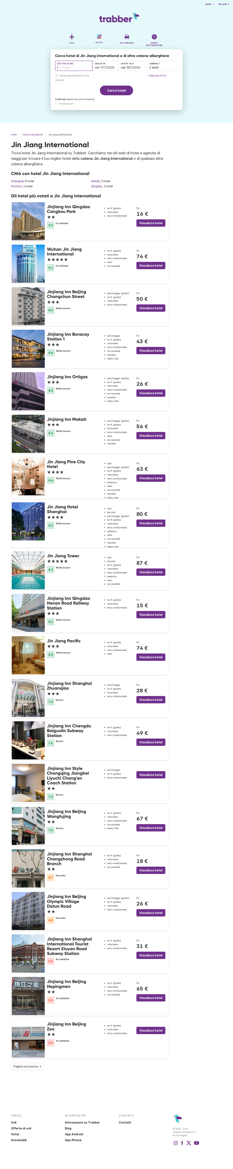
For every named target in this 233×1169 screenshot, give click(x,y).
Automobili (19, 1140)
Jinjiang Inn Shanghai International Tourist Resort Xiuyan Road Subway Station (69, 946)
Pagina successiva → (27, 1066)
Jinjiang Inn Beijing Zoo (66, 1026)
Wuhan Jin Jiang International (64, 251)
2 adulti (154, 67)
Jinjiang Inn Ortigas (67, 376)
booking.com (66, 103)
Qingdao (96, 186)
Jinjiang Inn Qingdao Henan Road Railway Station (68, 603)
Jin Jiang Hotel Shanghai (62, 509)
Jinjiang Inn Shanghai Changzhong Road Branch (69, 858)
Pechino (16, 186)
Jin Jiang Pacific (64, 640)
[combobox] (74, 66)
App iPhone (73, 1140)
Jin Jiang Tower (63, 555)
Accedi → (224, 4)
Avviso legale (180, 1135)
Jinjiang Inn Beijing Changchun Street (66, 294)
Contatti (125, 1122)
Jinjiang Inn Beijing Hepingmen (66, 984)
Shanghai (17, 181)
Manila (95, 181)
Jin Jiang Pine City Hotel (66, 464)
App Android (74, 1134)
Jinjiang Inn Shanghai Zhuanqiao (69, 686)
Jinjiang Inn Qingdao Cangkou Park (68, 209)
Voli (13, 1122)
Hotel (15, 1134)
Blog (68, 1128)
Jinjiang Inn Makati (66, 419)
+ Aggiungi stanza (156, 75)
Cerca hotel (116, 90)
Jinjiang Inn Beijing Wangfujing (66, 814)
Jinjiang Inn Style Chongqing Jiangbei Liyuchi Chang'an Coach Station (68, 775)
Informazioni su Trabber (82, 1122)
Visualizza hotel (150, 223)
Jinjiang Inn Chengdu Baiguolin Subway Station (69, 730)
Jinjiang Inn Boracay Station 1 (68, 337)
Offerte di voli (21, 1128)
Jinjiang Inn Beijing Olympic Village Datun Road (66, 901)
